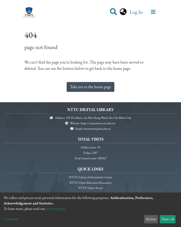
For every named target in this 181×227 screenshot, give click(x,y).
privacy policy (55, 208)
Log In (136, 12)
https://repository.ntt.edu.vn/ (98, 123)
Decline (151, 219)
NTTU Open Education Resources (90, 183)
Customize (11, 219)
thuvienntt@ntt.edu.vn (97, 129)
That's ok (167, 219)
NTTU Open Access (90, 188)
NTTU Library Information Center (90, 177)
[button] (123, 12)
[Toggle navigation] (153, 12)
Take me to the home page (90, 87)
